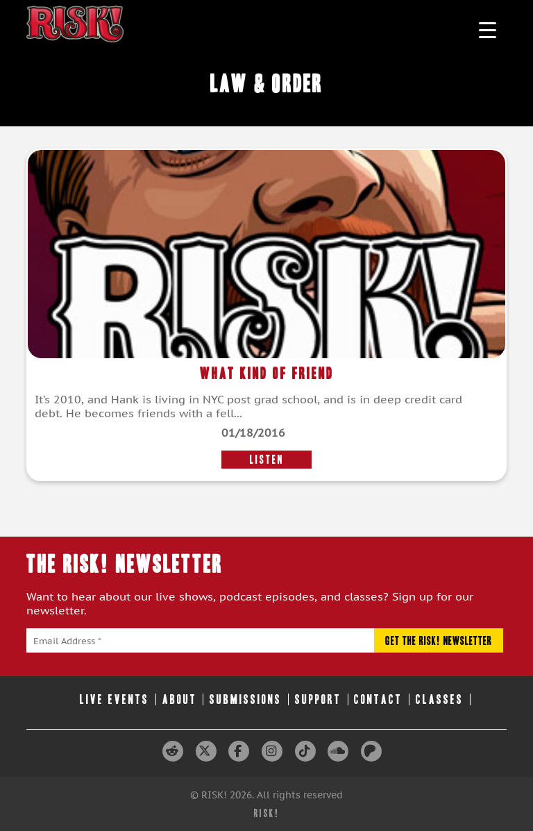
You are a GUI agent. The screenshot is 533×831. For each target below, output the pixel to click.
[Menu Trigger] (487, 29)
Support (318, 699)
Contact (378, 699)
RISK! (267, 813)
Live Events (114, 699)
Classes (440, 699)
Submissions (246, 699)
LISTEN (267, 459)
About (179, 699)
